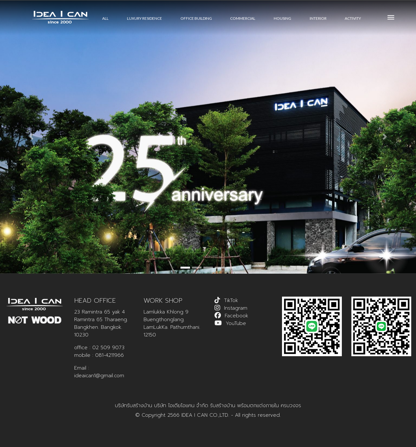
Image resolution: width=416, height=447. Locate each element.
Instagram (235, 308)
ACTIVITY (353, 18)
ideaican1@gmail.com (99, 375)
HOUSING (282, 18)
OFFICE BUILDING (196, 18)
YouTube (236, 323)
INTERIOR (318, 18)
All (105, 18)
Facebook (236, 316)
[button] (31, 137)
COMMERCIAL (242, 18)
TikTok (231, 300)
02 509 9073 (108, 347)
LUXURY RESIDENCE (144, 18)
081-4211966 (109, 355)
